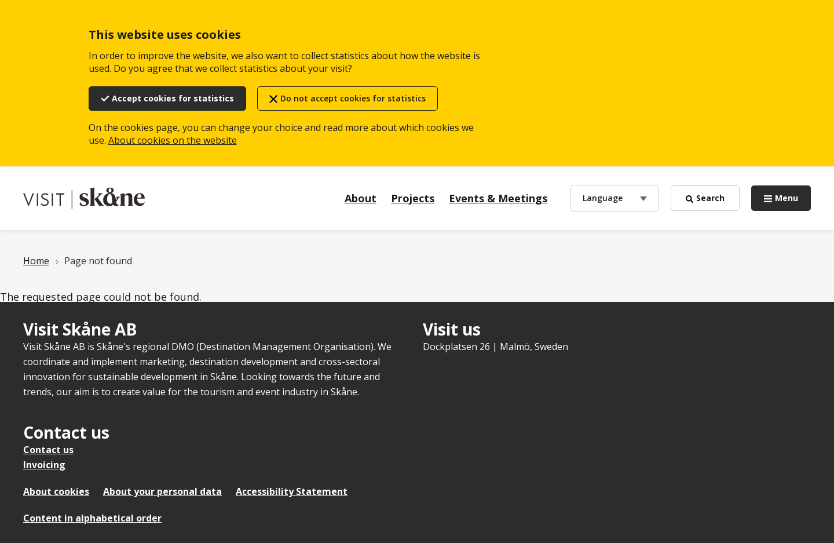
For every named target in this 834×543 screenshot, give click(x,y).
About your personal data (162, 491)
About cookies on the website (172, 140)
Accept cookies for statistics (173, 98)
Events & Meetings (498, 198)
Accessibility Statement (292, 491)
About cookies (56, 491)
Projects (412, 198)
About (360, 198)
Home (36, 260)
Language (603, 197)
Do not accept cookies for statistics (353, 98)
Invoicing (44, 464)
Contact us (48, 449)
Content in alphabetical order (92, 518)
